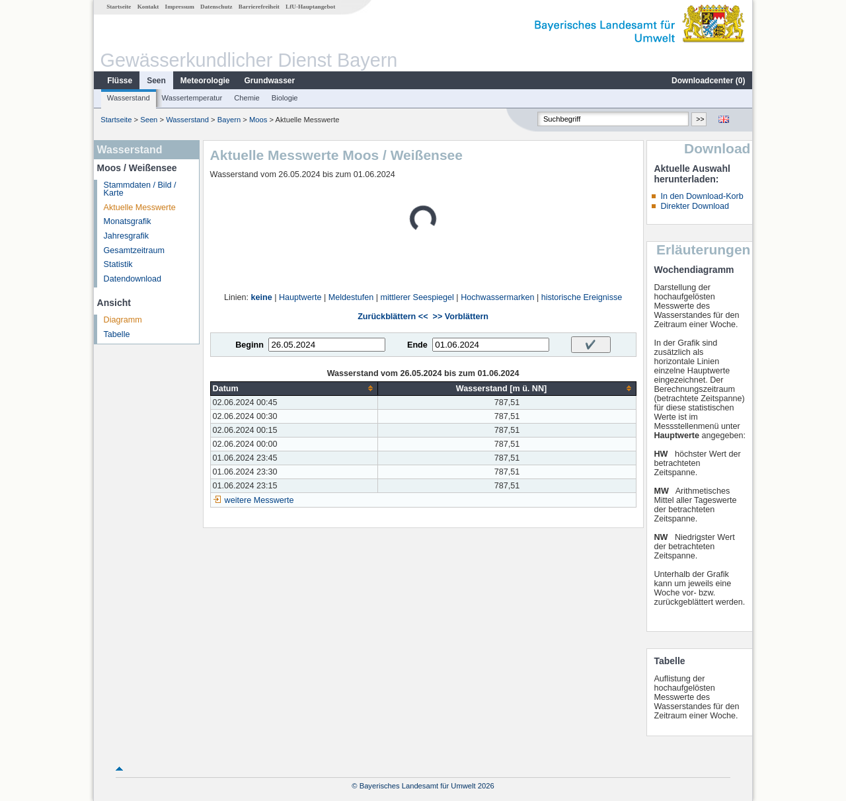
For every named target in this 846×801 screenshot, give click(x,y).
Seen (156, 80)
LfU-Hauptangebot (310, 6)
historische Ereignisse (582, 297)
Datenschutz (216, 6)
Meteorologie (205, 80)
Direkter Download (694, 206)
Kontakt (148, 6)
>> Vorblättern (460, 316)
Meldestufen (351, 297)
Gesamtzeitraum (134, 250)
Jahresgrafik (126, 236)
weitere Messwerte (259, 500)
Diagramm (123, 319)
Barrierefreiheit (259, 6)
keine (261, 297)
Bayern (229, 120)
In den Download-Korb (701, 196)
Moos (258, 120)
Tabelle (117, 334)
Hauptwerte (300, 297)
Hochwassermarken (497, 297)
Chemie (247, 98)
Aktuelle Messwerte (140, 207)
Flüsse (119, 80)
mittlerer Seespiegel (417, 297)
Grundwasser (270, 80)
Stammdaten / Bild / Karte (140, 189)
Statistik (118, 264)
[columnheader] (294, 388)
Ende (417, 345)
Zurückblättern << (393, 316)
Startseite (118, 6)
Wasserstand (128, 98)
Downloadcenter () (708, 80)
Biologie (285, 98)
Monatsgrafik (127, 221)
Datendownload (133, 279)
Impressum (179, 6)
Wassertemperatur (192, 98)
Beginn (249, 345)
